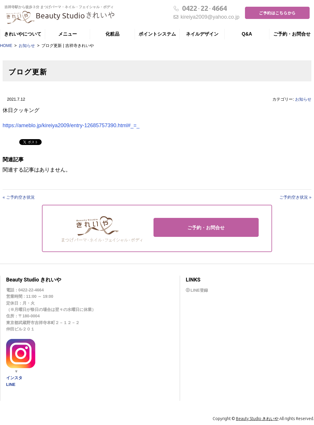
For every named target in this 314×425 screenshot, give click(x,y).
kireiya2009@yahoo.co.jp (206, 17)
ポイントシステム (157, 34)
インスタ (14, 377)
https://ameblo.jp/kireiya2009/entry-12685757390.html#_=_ (71, 125)
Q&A (247, 34)
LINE (10, 384)
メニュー (67, 34)
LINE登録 (199, 290)
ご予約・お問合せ (292, 34)
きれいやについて (22, 34)
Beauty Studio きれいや (257, 418)
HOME (6, 45)
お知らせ (27, 45)
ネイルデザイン (202, 34)
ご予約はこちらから (277, 13)
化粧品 (112, 34)
